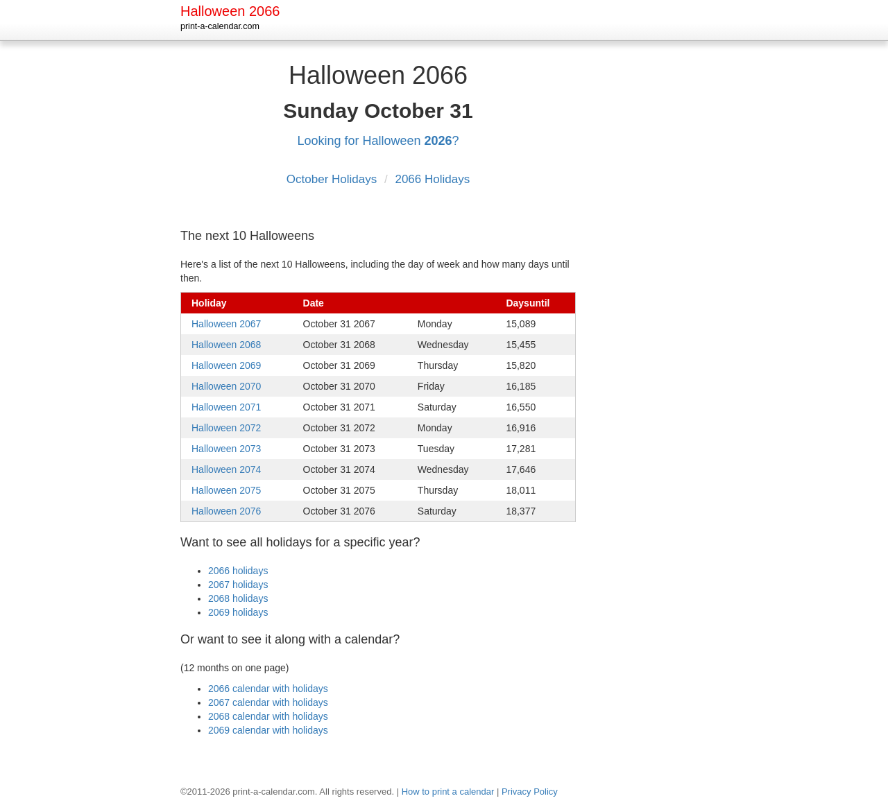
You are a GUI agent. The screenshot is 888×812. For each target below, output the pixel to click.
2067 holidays (238, 584)
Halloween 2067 (226, 323)
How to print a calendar (448, 791)
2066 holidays (238, 570)
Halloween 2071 (226, 407)
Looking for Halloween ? (378, 141)
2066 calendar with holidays (268, 688)
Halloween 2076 (226, 511)
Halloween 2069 (226, 365)
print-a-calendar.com (219, 26)
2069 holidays (238, 612)
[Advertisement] (652, 263)
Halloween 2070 (226, 386)
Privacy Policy (530, 791)
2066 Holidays (432, 179)
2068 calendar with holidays (268, 716)
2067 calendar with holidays (268, 702)
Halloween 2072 (226, 427)
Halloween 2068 (226, 344)
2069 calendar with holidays (268, 730)
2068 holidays (238, 598)
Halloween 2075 (226, 490)
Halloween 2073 (226, 448)
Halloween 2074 (226, 469)
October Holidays (333, 179)
